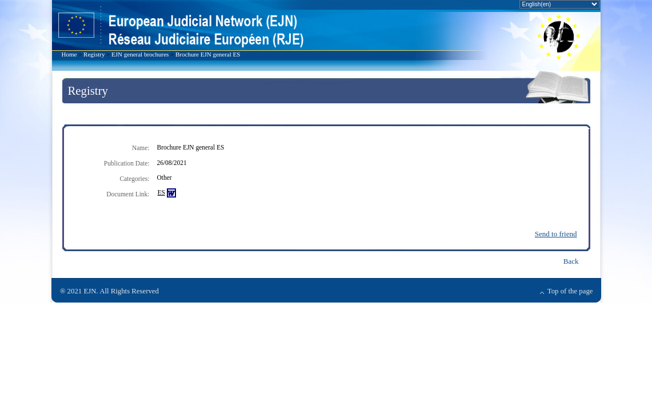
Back (571, 261)
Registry (94, 54)
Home (69, 54)
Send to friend (556, 233)
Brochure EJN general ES (207, 54)
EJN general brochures (140, 54)
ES (161, 192)
